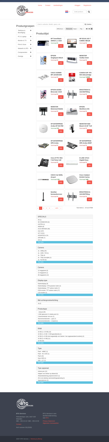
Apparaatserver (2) (43, 380)
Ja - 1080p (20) (42, 251)
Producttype (42, 309)
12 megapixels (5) (43, 270)
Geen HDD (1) (42, 358)
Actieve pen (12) (42, 371)
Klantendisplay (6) (43, 284)
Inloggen (77, 5)
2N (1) (39, 220)
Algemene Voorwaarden (51, 423)
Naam (76, 29)
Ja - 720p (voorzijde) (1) (44, 257)
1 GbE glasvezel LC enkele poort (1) (48, 314)
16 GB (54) (41, 341)
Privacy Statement (49, 421)
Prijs (82, 29)
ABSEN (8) (41, 226)
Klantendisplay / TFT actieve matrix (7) (49, 288)
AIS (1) (40, 240)
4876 (56, 208)
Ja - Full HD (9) (42, 260)
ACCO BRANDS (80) (44, 229)
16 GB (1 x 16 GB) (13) (44, 332)
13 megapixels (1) (43, 273)
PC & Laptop (24, 36)
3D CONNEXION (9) (43, 222)
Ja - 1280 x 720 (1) (43, 253)
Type (40, 348)
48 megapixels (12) (43, 275)
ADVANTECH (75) (43, 235)
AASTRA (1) (41, 224)
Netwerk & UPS (24, 48)
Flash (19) (41, 356)
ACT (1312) (41, 233)
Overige (24, 56)
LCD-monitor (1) (42, 292)
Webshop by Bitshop (36, 439)
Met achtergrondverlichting (48, 300)
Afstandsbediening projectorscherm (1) (49, 376)
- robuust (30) (42, 312)
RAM (40, 328)
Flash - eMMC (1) (43, 351)
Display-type (42, 280)
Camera (41, 247)
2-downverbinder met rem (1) (46, 316)
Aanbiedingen (58, 5)
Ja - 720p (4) (41, 255)
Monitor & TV (24, 40)
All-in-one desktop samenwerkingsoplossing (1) (51, 378)
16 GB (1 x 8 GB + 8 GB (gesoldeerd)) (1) (50, 334)
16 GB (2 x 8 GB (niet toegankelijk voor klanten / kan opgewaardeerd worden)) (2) (61, 336)
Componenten (24, 52)
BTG (47, 418)
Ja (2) (39, 303)
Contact (47, 5)
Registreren (87, 5)
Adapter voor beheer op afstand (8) (48, 373)
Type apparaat (43, 368)
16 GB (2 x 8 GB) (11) (44, 338)
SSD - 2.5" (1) (42, 360)
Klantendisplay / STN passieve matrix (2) (49, 286)
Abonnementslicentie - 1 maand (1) (48, 321)
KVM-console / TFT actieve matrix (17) (49, 290)
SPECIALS (61, 29)
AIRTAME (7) (41, 238)
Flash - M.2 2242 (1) (43, 354)
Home (40, 5)
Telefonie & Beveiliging (24, 31)
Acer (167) (41, 231)
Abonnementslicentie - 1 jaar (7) (47, 319)
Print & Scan (24, 44)
